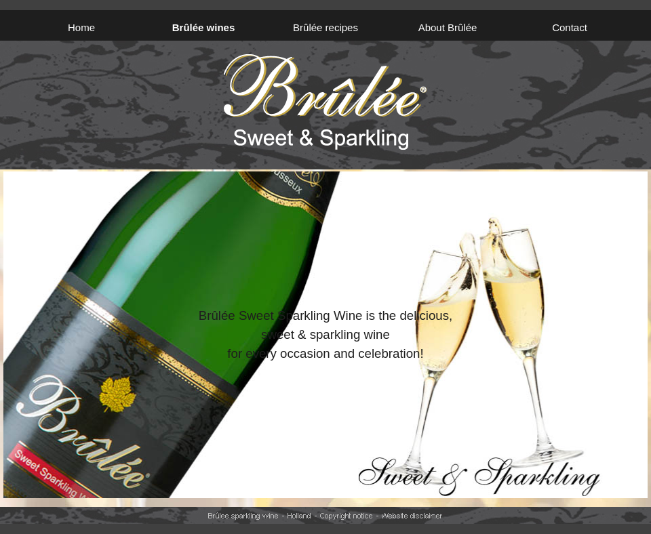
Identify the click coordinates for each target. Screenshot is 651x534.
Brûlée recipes (325, 27)
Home (81, 27)
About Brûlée (447, 27)
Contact (569, 27)
